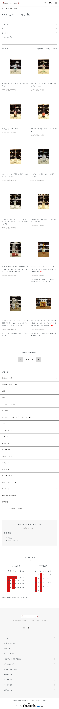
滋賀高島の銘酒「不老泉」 (10, 384)
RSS (5, 674)
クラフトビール (7, 489)
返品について (8, 648)
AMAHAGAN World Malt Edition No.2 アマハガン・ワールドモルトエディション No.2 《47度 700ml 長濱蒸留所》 (15, 269)
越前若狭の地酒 (7, 378)
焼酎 (3, 391)
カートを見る (8, 685)
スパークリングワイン (9, 482)
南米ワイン (5, 469)
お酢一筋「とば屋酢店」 (9, 495)
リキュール (5, 410)
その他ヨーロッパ (7, 456)
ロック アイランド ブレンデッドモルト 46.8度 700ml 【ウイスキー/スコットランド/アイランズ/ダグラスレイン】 (15, 323)
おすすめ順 (40, 49)
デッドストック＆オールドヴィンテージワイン (17, 417)
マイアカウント (9, 679)
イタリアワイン (7, 437)
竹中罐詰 (5, 502)
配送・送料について (10, 643)
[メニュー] (56, 3)
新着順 (55, 49)
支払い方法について (10, 653)
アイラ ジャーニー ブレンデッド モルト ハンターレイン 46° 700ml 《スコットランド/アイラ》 (43, 269)
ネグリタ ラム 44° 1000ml (10, 129)
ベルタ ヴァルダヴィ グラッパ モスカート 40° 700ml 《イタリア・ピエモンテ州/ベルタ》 (15, 221)
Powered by (29, 705)
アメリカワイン (7, 463)
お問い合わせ (8, 690)
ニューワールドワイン (9, 476)
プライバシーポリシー (11, 664)
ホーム (3, 8)
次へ (38, 359)
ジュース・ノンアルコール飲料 (12, 508)
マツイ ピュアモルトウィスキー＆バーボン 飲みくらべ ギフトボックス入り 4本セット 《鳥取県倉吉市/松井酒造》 (43, 323)
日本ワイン (5, 423)
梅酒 (3, 397)
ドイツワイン (6, 449)
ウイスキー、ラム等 (12, 8)
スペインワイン (7, 443)
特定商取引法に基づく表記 (12, 659)
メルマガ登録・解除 (10, 669)
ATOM (10, 674)
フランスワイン (7, 430)
